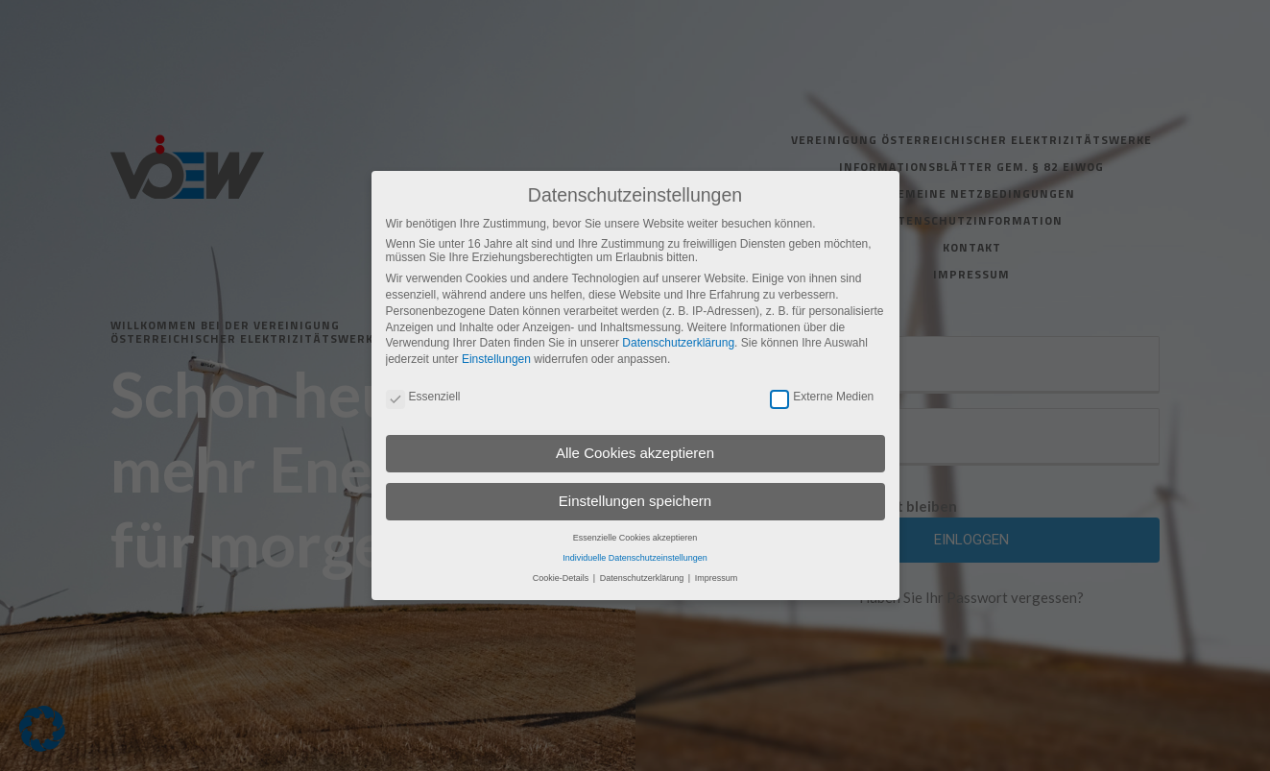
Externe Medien (822, 396)
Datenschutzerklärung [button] (643, 578)
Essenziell (423, 396)
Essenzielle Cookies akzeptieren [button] (635, 537)
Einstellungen (496, 359)
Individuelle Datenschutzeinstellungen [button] (635, 558)
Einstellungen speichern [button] (635, 501)
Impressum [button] (716, 578)
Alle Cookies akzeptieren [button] (635, 453)
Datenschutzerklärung (678, 342)
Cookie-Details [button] (562, 578)
